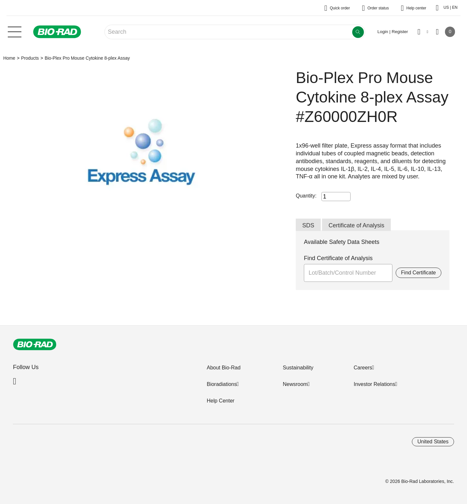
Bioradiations (222, 384)
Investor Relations (374, 384)
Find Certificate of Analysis (338, 258)
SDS (308, 225)
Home (9, 58)
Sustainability (298, 367)
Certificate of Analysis (356, 225)
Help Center (220, 400)
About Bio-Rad (223, 367)
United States (433, 441)
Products (30, 58)
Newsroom (295, 384)
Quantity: (306, 195)
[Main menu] (14, 31)
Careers (362, 367)
